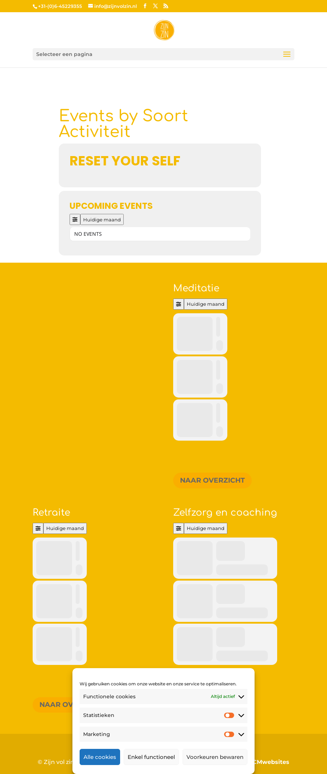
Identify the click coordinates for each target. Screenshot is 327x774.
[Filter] (75, 219)
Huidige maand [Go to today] (102, 219)
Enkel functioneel (151, 757)
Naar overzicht (212, 480)
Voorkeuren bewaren (214, 757)
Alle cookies (100, 757)
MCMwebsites (268, 762)
